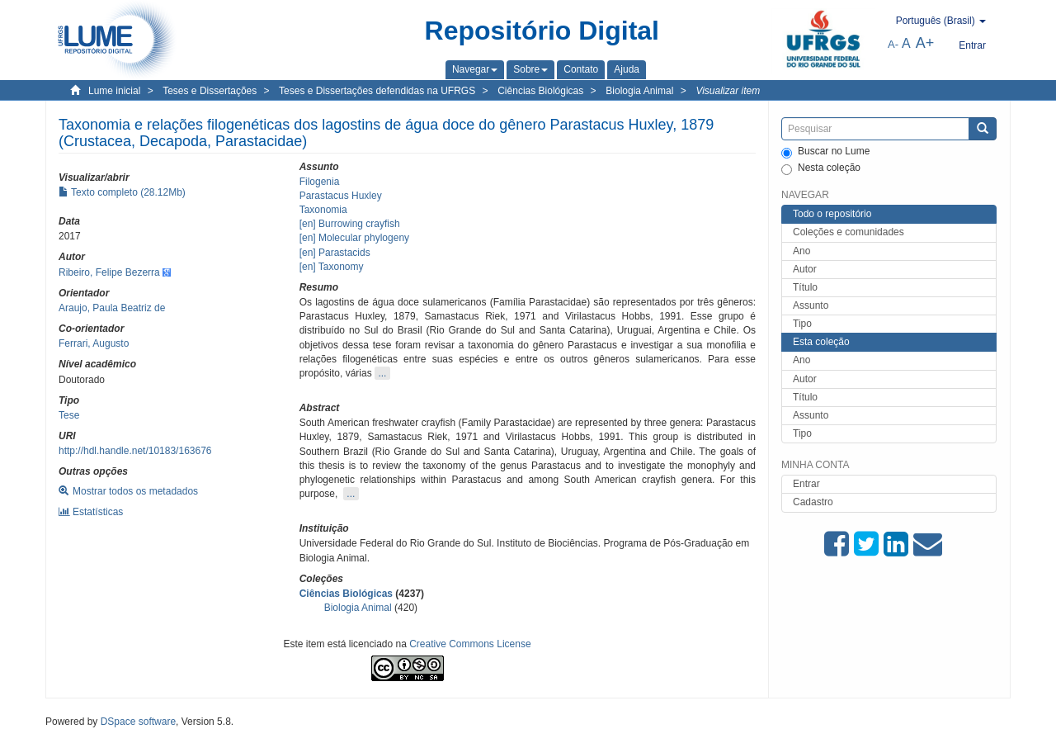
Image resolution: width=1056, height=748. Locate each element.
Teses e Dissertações (210, 91)
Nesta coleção (820, 168)
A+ (925, 43)
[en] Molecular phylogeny (354, 238)
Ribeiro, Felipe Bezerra (109, 272)
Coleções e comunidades (848, 232)
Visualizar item (727, 91)
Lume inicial (114, 91)
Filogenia (319, 181)
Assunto (810, 305)
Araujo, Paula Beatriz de (112, 308)
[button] (474, 69)
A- (893, 44)
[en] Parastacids (334, 252)
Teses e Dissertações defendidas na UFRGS (377, 91)
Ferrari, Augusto (94, 343)
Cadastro (813, 502)
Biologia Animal (639, 91)
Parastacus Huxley (340, 195)
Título (805, 287)
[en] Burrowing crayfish (349, 224)
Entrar (806, 484)
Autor (805, 269)
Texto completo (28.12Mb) (122, 192)
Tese (69, 415)
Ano (801, 251)
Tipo (802, 323)
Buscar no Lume (825, 152)
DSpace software (138, 721)
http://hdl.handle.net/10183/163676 (135, 451)
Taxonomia (323, 209)
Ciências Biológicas (540, 91)
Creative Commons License (469, 644)
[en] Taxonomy (331, 266)
